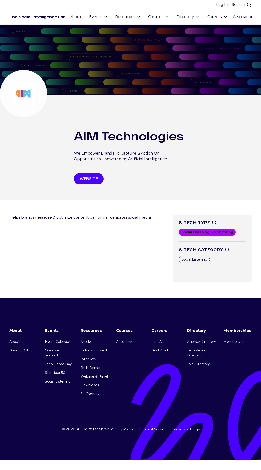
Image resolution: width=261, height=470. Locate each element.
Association (243, 17)
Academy (124, 341)
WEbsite (89, 178)
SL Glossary (90, 394)
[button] (98, 17)
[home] (37, 17)
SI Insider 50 (55, 373)
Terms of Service (152, 429)
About (75, 17)
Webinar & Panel (94, 376)
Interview (88, 359)
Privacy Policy (20, 350)
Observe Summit (52, 352)
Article (86, 341)
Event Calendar (57, 341)
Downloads (90, 385)
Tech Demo (90, 368)
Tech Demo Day (58, 364)
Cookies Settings (186, 429)
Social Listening (58, 381)
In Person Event (94, 350)
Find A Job (160, 341)
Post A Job (160, 350)
